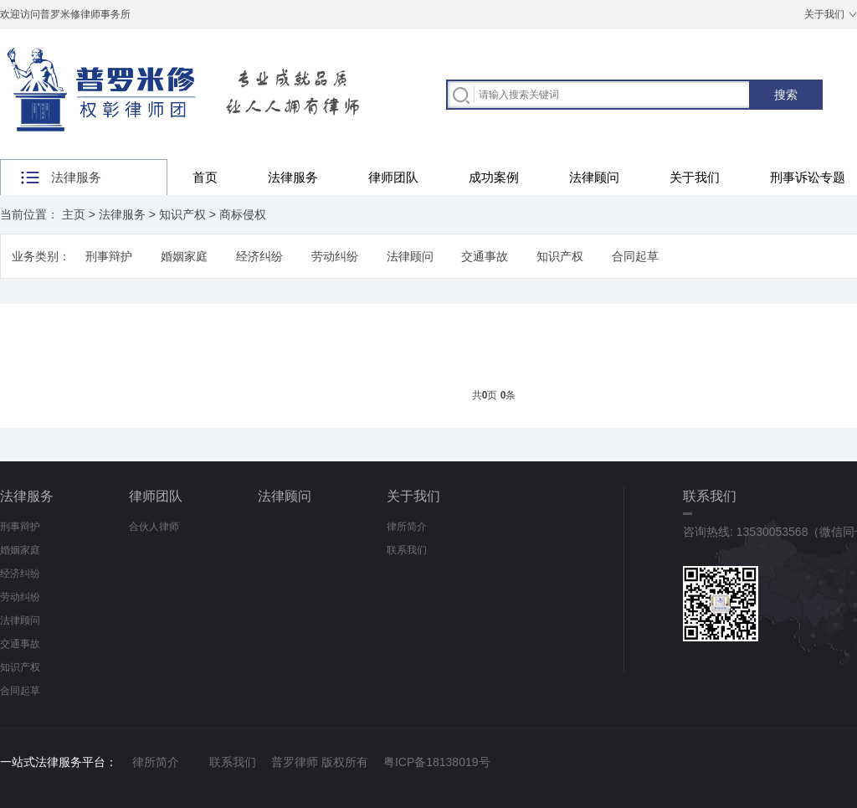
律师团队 (393, 177)
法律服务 (293, 177)
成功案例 (494, 177)
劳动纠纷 (334, 256)
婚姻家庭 (184, 256)
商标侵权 (242, 214)
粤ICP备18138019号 (436, 762)
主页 (73, 214)
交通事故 (484, 256)
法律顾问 (594, 177)
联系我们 (407, 550)
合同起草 (635, 256)
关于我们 (824, 14)
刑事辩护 (108, 256)
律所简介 (407, 527)
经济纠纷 (259, 256)
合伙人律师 (154, 527)
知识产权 (182, 214)
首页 (205, 177)
